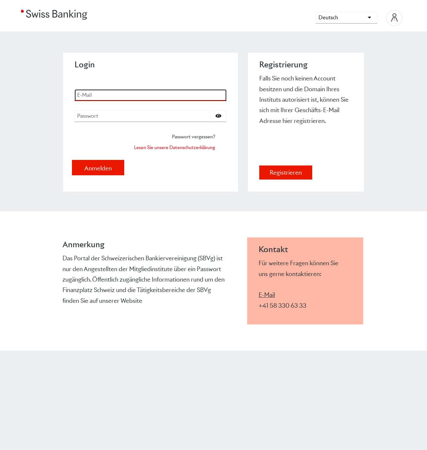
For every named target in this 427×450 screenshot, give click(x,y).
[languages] (346, 18)
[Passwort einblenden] (218, 116)
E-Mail (267, 295)
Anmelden (98, 168)
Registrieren (286, 172)
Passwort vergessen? (193, 136)
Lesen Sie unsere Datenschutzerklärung (174, 147)
